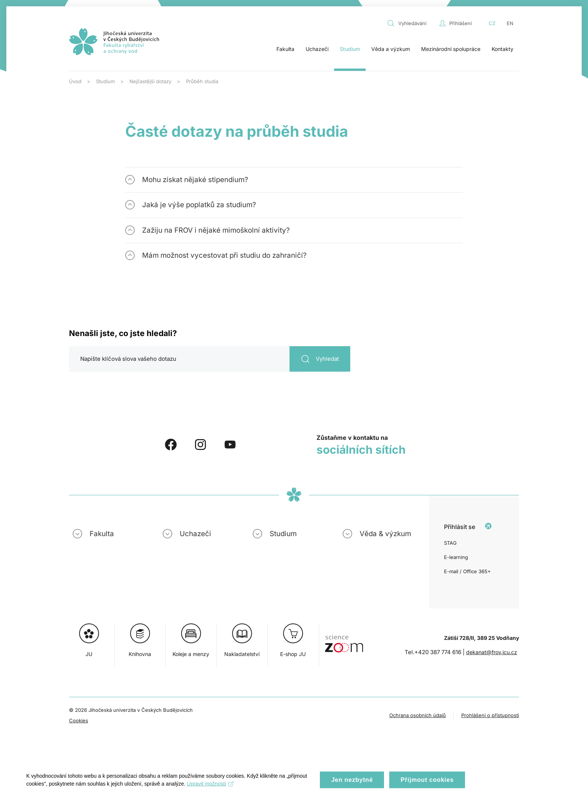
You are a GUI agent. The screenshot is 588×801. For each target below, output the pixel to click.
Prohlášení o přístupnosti (490, 715)
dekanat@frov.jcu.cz (491, 652)
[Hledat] (209, 359)
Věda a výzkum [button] (390, 49)
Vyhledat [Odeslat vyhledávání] (320, 359)
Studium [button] (350, 49)
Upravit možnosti (210, 789)
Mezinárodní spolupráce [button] (450, 49)
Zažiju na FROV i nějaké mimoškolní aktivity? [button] (216, 230)
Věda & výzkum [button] (385, 533)
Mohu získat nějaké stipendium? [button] (195, 179)
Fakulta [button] (285, 49)
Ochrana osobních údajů (417, 715)
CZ (492, 23)
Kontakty (502, 49)
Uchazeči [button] (317, 49)
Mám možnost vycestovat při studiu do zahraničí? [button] (224, 255)
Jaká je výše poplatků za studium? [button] (199, 204)
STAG (450, 543)
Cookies (78, 720)
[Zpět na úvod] (114, 41)
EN (510, 23)
